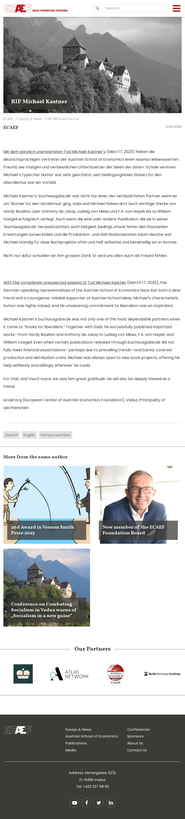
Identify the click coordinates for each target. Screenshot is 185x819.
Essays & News (78, 729)
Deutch (11, 435)
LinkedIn (110, 802)
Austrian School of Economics (92, 736)
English (29, 435)
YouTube (74, 802)
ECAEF (10, 127)
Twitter (98, 802)
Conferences (138, 729)
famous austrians (55, 435)
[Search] (97, 8)
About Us (135, 743)
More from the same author (35, 457)
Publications (76, 743)
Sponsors (135, 736)
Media (71, 750)
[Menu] (176, 8)
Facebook (86, 802)
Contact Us (137, 750)
